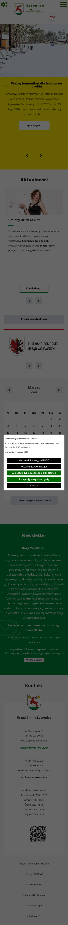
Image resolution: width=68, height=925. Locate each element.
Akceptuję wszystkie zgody (34, 479)
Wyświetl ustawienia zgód (34, 466)
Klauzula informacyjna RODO (33, 460)
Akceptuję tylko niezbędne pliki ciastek (34, 473)
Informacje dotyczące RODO (17, 452)
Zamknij (34, 485)
